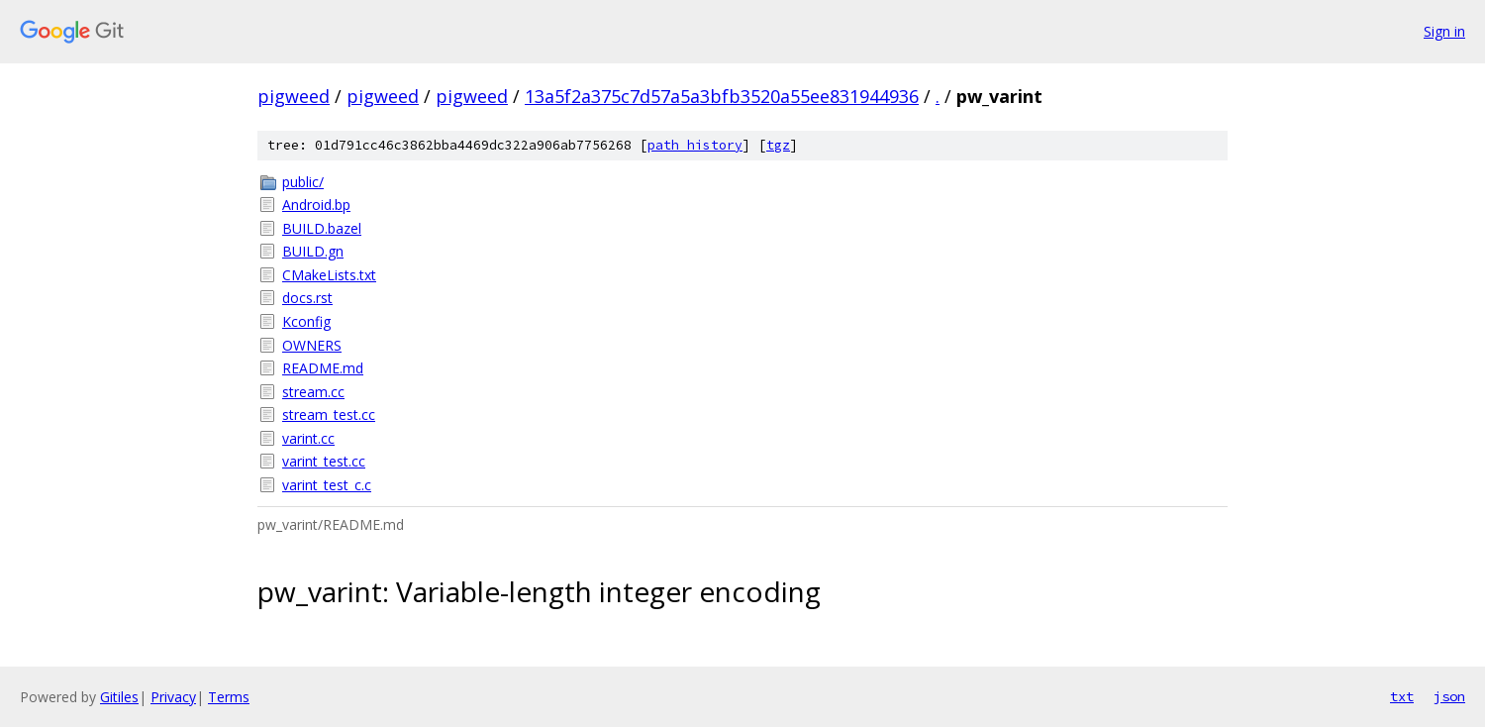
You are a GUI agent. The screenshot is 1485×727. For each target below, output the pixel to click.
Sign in (1444, 31)
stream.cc (313, 391)
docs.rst (307, 297)
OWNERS (312, 345)
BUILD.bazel (321, 228)
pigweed (293, 96)
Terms (228, 696)
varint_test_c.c (326, 484)
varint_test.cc (323, 461)
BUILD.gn (313, 251)
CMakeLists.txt (329, 274)
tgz (778, 145)
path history (694, 145)
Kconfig (306, 321)
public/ (303, 181)
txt (1402, 696)
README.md (322, 368)
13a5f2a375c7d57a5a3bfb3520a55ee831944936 (722, 96)
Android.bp (316, 204)
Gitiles (119, 696)
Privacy (173, 696)
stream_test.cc (328, 414)
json (1449, 696)
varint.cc (308, 438)
